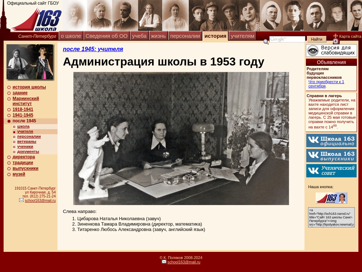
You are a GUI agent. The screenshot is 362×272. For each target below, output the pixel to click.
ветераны (26, 141)
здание (20, 92)
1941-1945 (23, 115)
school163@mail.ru (40, 201)
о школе (71, 36)
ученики (25, 146)
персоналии (185, 36)
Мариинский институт (26, 101)
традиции (23, 162)
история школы (29, 87)
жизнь (158, 36)
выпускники (25, 168)
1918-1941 (23, 109)
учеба (139, 36)
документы (28, 151)
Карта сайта (347, 36)
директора (24, 156)
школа (23, 126)
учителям (242, 36)
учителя (25, 131)
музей (19, 174)
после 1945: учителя (93, 49)
